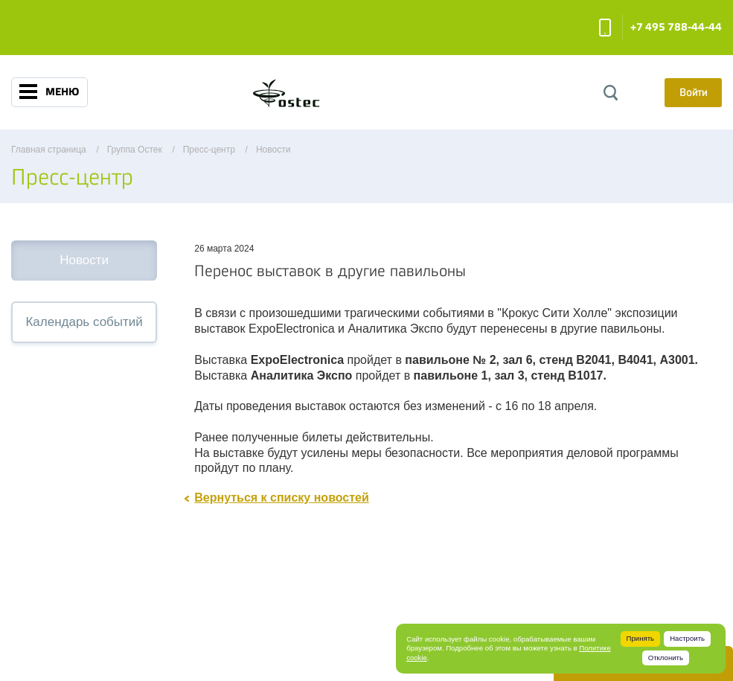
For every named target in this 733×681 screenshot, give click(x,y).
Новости (84, 260)
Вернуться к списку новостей (281, 497)
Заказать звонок (605, 27)
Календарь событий (83, 322)
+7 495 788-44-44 (676, 27)
